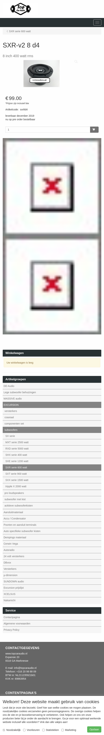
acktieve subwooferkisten (19, 505)
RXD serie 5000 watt (17, 448)
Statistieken (50, 730)
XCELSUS (9, 594)
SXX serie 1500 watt (16, 480)
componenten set (14, 423)
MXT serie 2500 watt (17, 442)
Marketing (68, 730)
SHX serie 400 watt (16, 454)
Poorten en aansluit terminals (20, 524)
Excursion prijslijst (14, 587)
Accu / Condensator (15, 518)
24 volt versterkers (14, 556)
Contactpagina (12, 617)
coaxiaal (9, 417)
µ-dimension (11, 575)
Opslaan (94, 729)
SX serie (10, 436)
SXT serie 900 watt (16, 473)
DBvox (7, 562)
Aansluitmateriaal (13, 512)
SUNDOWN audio (14, 581)
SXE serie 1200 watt (16, 461)
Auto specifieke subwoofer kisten (22, 531)
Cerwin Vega (11, 543)
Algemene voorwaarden (17, 623)
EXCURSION (11, 404)
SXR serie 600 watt (16, 467)
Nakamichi (9, 600)
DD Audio (9, 386)
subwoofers (11, 429)
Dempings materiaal (15, 537)
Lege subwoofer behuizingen (20, 392)
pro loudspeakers (14, 493)
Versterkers (10, 568)
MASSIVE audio (13, 398)
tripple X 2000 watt (15, 486)
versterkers (11, 411)
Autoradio (9, 550)
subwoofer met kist (15, 499)
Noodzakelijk (12, 730)
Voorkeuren (31, 730)
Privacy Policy (11, 629)
